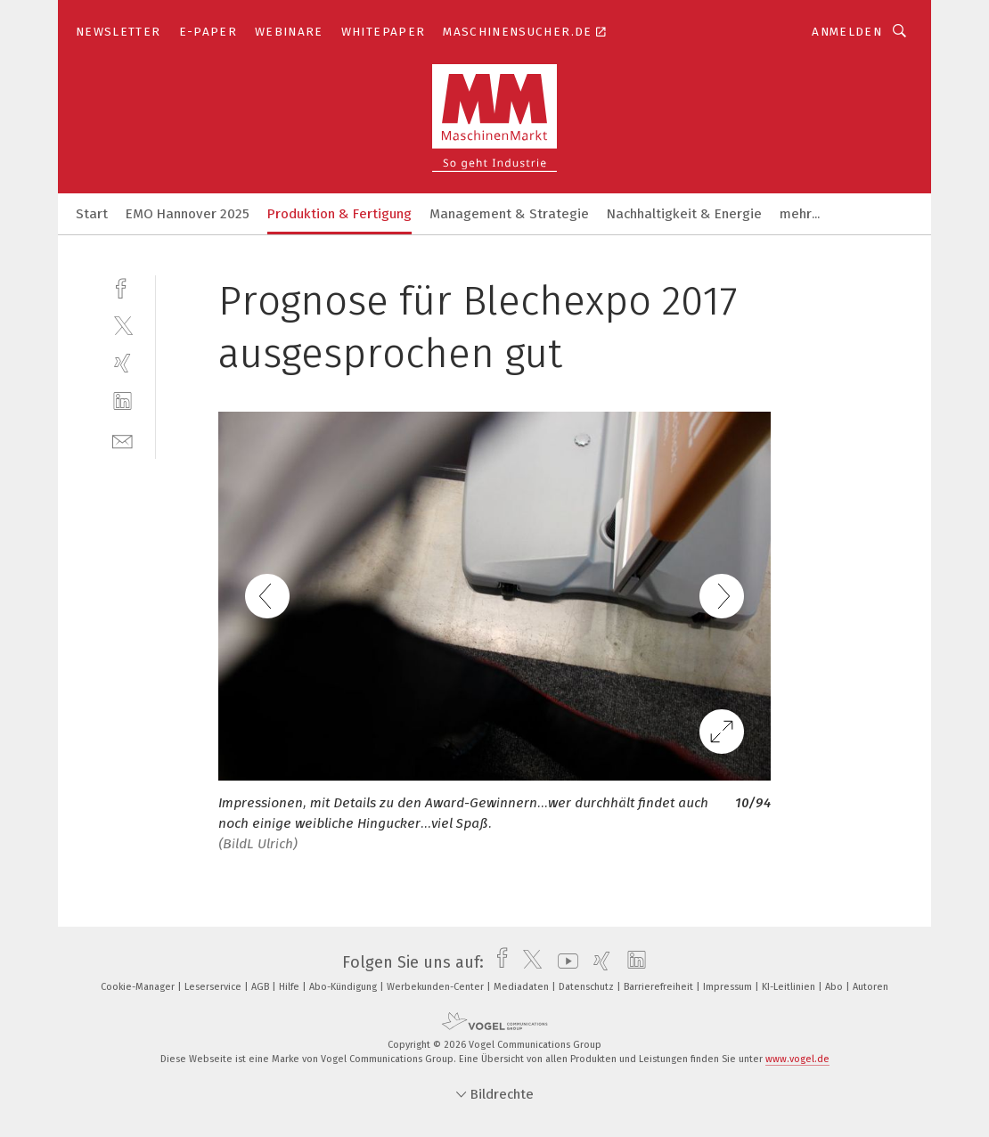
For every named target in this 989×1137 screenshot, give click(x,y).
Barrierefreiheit (660, 987)
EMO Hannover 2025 (187, 214)
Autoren (870, 987)
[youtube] (563, 962)
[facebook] (122, 286)
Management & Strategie (509, 214)
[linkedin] (122, 401)
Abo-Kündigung (344, 987)
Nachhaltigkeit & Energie (684, 214)
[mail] (122, 440)
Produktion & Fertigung (339, 214)
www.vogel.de (797, 1059)
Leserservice (214, 987)
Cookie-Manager (139, 987)
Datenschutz (588, 987)
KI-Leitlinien (790, 987)
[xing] (122, 363)
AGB (261, 987)
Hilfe (290, 987)
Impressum (729, 987)
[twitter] (122, 325)
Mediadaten (523, 987)
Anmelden (847, 31)
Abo (835, 987)
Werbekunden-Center (436, 987)
